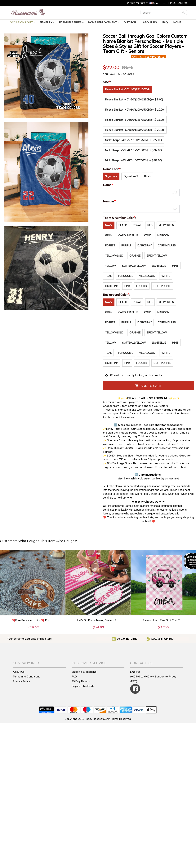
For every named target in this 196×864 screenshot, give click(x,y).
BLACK (122, 225)
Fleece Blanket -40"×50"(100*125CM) (134, 99)
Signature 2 (130, 176)
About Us (18, 671)
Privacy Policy (21, 681)
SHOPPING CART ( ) (175, 2)
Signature (111, 176)
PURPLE (126, 245)
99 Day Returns (81, 681)
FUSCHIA (141, 286)
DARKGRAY (144, 245)
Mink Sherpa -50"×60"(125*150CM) (133, 150)
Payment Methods (83, 686)
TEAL (108, 276)
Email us (135, 671)
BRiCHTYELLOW (157, 255)
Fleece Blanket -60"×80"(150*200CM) (134, 130)
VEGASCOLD (147, 276)
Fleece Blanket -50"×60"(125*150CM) (134, 120)
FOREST (110, 245)
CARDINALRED (167, 245)
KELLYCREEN (166, 225)
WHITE (165, 276)
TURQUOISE (125, 276)
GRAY (108, 235)
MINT (175, 265)
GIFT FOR (131, 22)
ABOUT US (150, 22)
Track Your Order (137, 2)
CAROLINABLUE (128, 235)
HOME (177, 22)
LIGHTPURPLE (162, 286)
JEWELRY (47, 22)
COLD (147, 235)
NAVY (108, 225)
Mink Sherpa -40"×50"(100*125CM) (133, 140)
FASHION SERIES (71, 22)
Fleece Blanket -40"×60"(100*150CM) (134, 110)
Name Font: (112, 169)
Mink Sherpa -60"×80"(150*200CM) (133, 160)
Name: (108, 185)
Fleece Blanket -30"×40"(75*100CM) (127, 89)
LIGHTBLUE (159, 265)
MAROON (163, 235)
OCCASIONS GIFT (22, 22)
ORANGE (134, 255)
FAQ (165, 22)
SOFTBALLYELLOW (134, 265)
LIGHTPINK (111, 286)
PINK (127, 286)
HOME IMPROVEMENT (103, 22)
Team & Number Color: (119, 218)
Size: (107, 82)
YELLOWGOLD (114, 255)
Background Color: (116, 295)
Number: (110, 201)
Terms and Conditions (26, 676)
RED (150, 225)
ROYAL (137, 225)
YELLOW (110, 265)
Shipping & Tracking (84, 671)
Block (147, 176)
